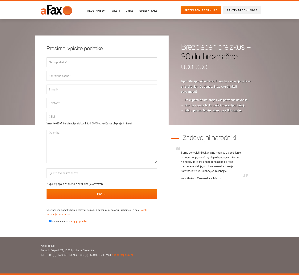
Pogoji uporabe (79, 221)
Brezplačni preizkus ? (200, 10)
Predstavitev (95, 10)
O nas (129, 10)
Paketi (115, 10)
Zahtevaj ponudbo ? (242, 10)
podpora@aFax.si (122, 254)
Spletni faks (148, 10)
